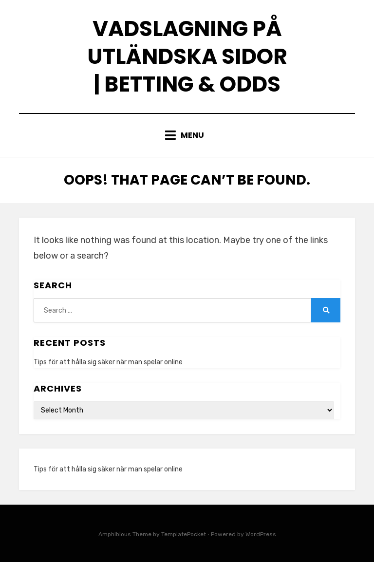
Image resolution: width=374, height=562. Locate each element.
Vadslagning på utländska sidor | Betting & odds (187, 56)
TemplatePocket (183, 534)
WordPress (260, 534)
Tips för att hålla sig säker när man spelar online (108, 362)
